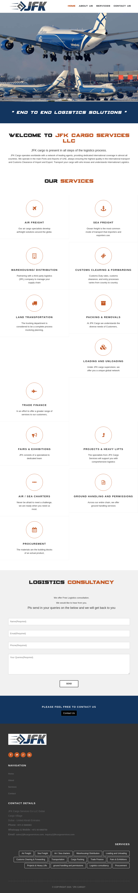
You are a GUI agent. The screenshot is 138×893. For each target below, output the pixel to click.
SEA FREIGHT (103, 222)
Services (103, 6)
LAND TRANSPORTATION (34, 317)
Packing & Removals (103, 317)
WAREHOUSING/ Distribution (34, 270)
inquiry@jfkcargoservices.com (59, 834)
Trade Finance (97, 859)
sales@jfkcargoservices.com (30, 834)
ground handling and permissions (103, 496)
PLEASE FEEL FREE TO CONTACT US (69, 706)
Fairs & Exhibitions (34, 449)
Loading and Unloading (116, 853)
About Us (86, 6)
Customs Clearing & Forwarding (30, 859)
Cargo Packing (77, 859)
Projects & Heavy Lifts (103, 449)
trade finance (34, 405)
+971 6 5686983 (24, 825)
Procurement (34, 543)
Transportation (58, 859)
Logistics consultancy (99, 865)
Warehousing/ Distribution (87, 853)
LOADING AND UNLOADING (103, 361)
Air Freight (26, 853)
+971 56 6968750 (39, 830)
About (11, 780)
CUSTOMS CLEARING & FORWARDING (103, 270)
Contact (12, 793)
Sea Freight (42, 853)
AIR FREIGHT (34, 222)
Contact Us (122, 6)
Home (71, 6)
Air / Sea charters (34, 496)
